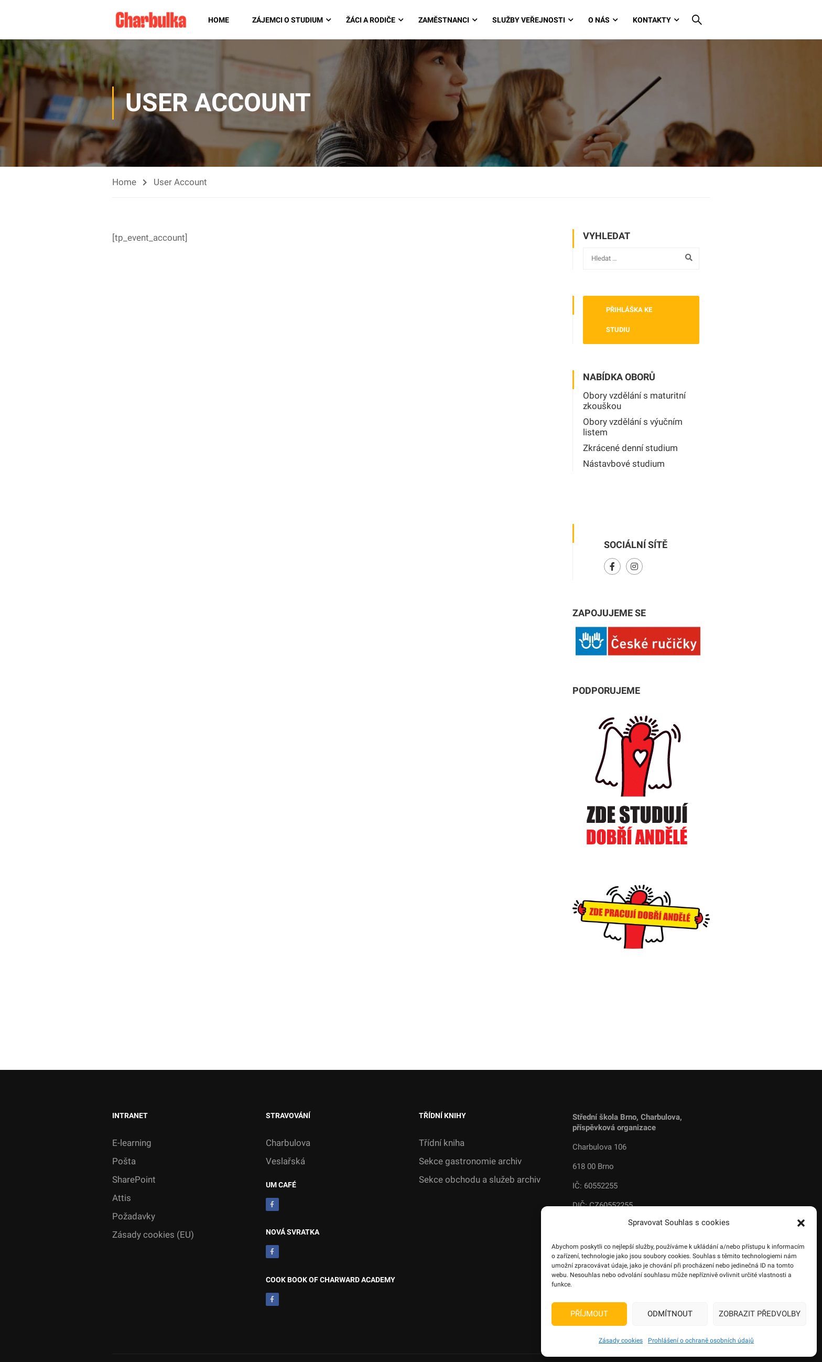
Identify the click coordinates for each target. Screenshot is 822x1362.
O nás (599, 20)
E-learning (132, 1144)
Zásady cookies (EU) (153, 1235)
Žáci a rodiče (370, 20)
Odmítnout (670, 1313)
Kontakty (652, 20)
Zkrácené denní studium (630, 449)
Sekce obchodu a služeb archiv (479, 1180)
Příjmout (589, 1313)
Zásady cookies (621, 1340)
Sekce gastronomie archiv (470, 1162)
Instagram (634, 568)
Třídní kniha (441, 1144)
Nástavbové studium (624, 464)
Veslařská (285, 1162)
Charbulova (288, 1144)
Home (218, 20)
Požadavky (133, 1217)
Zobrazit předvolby (760, 1313)
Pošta (124, 1162)
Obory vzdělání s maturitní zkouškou (634, 401)
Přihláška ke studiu (629, 321)
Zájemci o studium (287, 20)
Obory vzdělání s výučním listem (633, 427)
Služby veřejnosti (528, 20)
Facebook (612, 568)
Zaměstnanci (443, 20)
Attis (121, 1199)
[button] (801, 1223)
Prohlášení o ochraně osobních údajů (701, 1340)
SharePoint (134, 1180)
